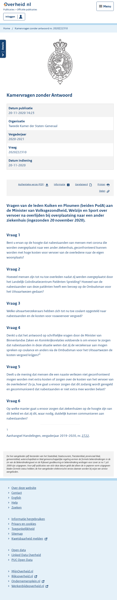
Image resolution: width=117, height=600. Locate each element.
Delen (104, 191)
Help (14, 503)
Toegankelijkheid (23, 529)
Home (6, 28)
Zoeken (16, 507)
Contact (16, 493)
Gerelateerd (83, 184)
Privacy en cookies (23, 524)
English (16, 498)
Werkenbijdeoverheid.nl (27, 586)
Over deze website (23, 488)
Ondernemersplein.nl (25, 581)
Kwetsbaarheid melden (27, 539)
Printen (104, 184)
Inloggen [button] (10, 16)
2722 (85, 436)
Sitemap (17, 534)
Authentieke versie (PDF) (33, 185)
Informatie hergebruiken (28, 519)
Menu (107, 6)
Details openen (3, 49)
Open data (18, 550)
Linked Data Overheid (26, 555)
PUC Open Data (22, 560)
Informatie (62, 184)
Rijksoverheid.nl (22, 576)
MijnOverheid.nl (22, 571)
